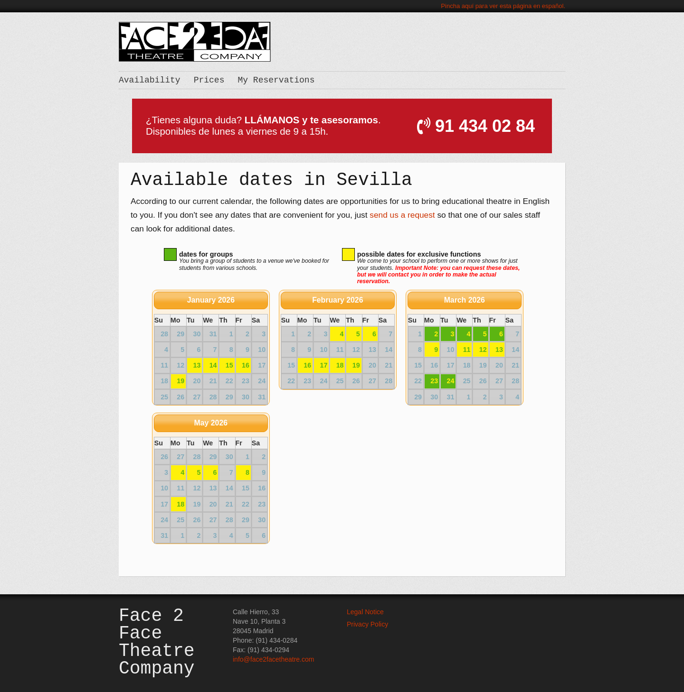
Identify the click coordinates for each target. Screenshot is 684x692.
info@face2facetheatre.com (273, 659)
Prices (209, 80)
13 (196, 365)
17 (323, 365)
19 (180, 381)
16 (245, 365)
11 (467, 349)
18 (340, 365)
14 (213, 365)
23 (434, 381)
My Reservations (276, 80)
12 (483, 349)
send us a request (402, 215)
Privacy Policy (367, 624)
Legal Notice (365, 612)
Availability (149, 80)
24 (450, 381)
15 (229, 365)
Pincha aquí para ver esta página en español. (503, 5)
